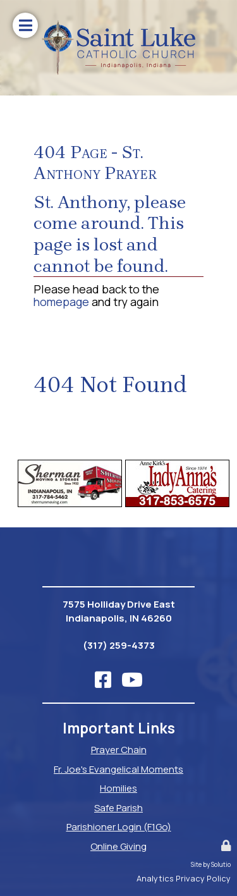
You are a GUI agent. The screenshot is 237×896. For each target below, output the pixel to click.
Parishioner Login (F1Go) (118, 826)
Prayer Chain (119, 749)
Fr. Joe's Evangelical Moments (118, 769)
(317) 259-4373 (119, 645)
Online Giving (118, 846)
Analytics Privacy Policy (184, 878)
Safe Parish (118, 807)
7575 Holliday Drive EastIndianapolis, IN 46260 (119, 611)
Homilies (118, 788)
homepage (61, 301)
